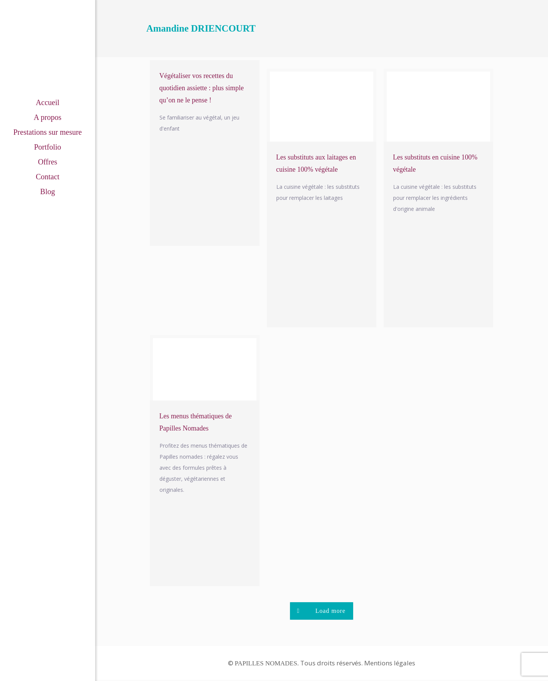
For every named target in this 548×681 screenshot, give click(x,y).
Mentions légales (389, 664)
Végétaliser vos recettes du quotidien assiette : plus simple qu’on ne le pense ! (201, 88)
